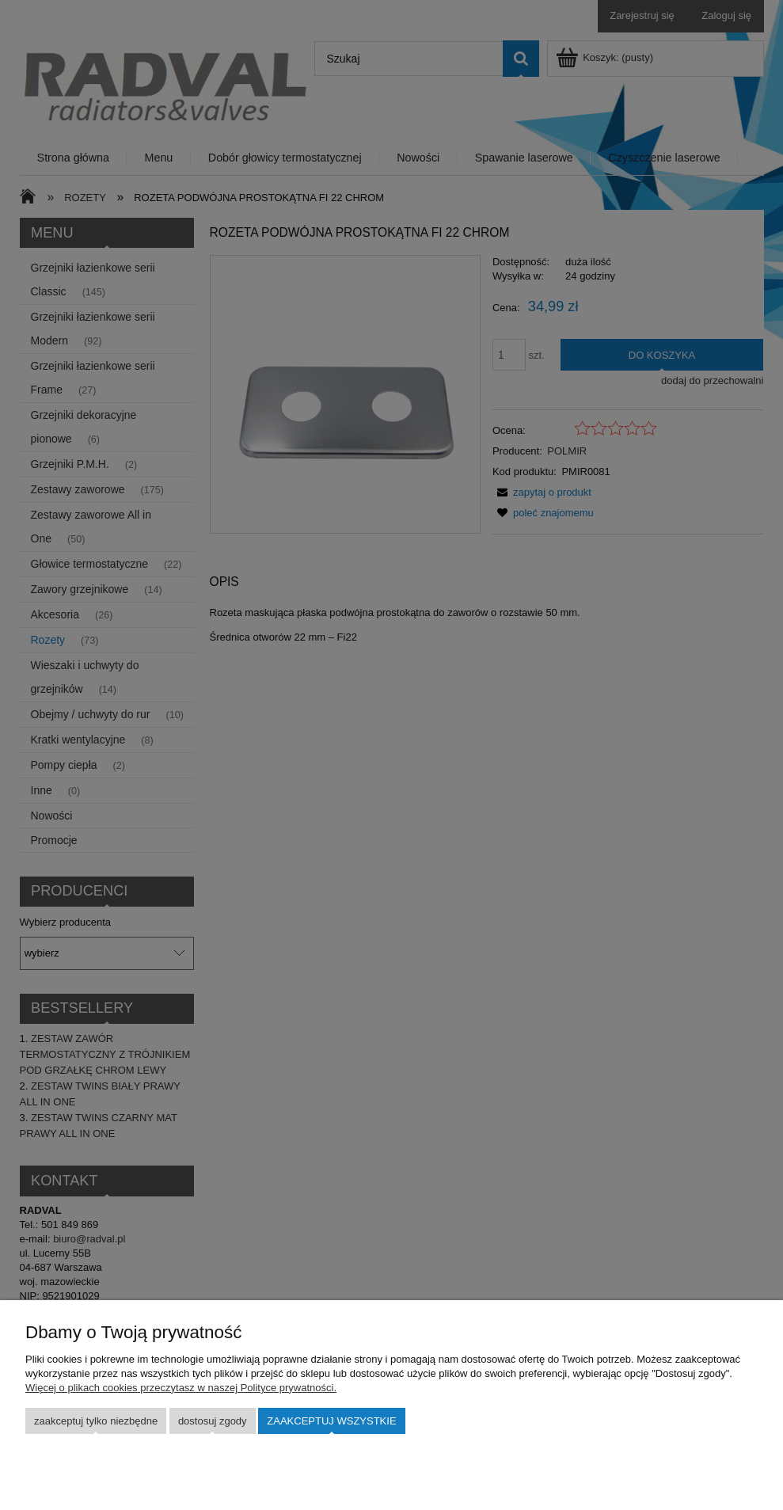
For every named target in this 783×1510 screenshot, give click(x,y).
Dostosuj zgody (212, 1421)
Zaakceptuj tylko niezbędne (96, 1421)
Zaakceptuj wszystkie (331, 1421)
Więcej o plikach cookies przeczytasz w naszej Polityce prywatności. (180, 1388)
